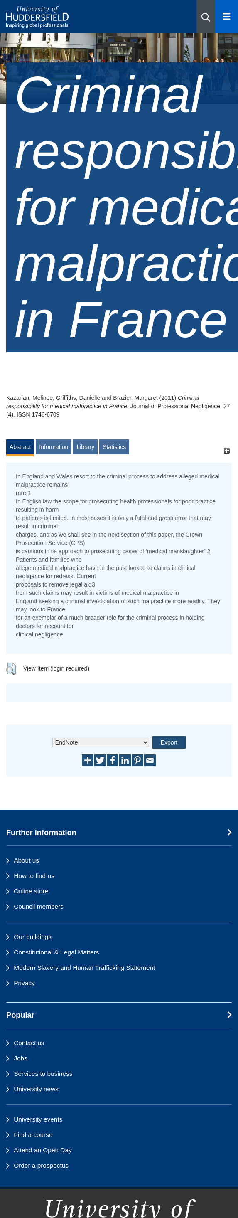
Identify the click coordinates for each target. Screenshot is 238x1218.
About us (26, 860)
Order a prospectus (41, 1165)
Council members (39, 906)
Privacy (24, 982)
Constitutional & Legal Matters (56, 952)
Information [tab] (53, 447)
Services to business (43, 1073)
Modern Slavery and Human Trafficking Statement (84, 967)
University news (36, 1088)
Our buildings (33, 936)
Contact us (29, 1042)
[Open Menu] (226, 16)
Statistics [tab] (114, 447)
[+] (226, 451)
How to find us (34, 875)
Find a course (33, 1134)
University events (38, 1119)
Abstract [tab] (20, 447)
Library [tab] (85, 447)
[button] (205, 16)
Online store (31, 891)
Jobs (20, 1058)
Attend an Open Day (42, 1150)
